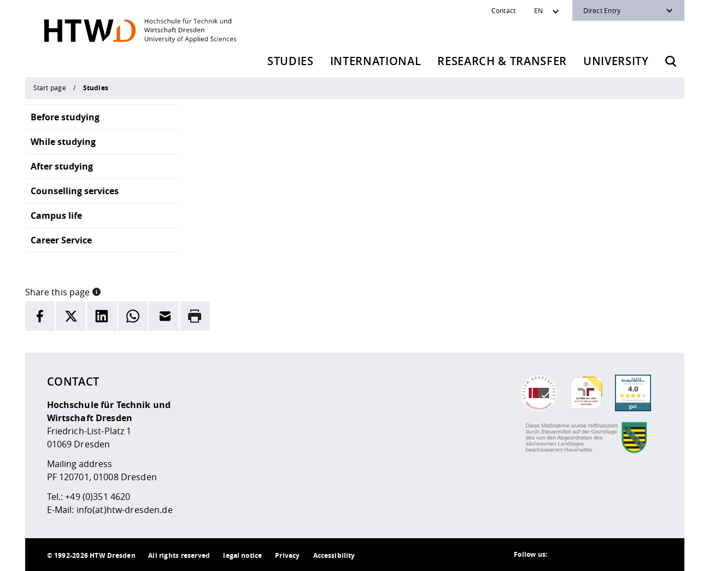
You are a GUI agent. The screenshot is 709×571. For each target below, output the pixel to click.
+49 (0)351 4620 (97, 497)
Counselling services (75, 191)
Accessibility (334, 555)
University (616, 61)
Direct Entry (602, 10)
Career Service (61, 240)
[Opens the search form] (670, 61)
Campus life (56, 215)
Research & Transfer (502, 61)
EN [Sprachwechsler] (538, 10)
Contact (503, 10)
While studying (63, 142)
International (375, 61)
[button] (96, 291)
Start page (49, 87)
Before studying (65, 117)
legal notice (242, 555)
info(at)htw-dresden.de (125, 510)
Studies (290, 61)
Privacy (287, 555)
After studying (62, 166)
